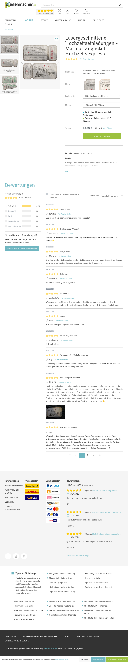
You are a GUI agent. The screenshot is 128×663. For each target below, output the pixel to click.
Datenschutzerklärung (17, 640)
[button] (68, 171)
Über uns (9, 502)
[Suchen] (119, 5)
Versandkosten (50, 648)
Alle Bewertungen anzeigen (78, 555)
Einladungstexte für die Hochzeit (99, 573)
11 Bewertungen (87, 59)
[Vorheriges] (22, 62)
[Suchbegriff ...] (78, 5)
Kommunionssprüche (24, 606)
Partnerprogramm (14, 485)
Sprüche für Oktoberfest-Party (62, 591)
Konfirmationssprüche (24, 601)
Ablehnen (84, 659)
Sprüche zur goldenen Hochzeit (98, 587)
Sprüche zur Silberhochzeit (96, 582)
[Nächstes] (58, 62)
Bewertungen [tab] (20, 185)
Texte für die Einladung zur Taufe (29, 610)
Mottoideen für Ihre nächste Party (98, 601)
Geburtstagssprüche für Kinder (63, 587)
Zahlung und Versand (88, 636)
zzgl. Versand (108, 128)
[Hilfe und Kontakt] (60, 12)
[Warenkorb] (86, 12)
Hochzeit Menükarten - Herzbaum (106, 512)
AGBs (67, 636)
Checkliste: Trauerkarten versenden (99, 618)
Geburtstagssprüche (58, 582)
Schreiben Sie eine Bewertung (22, 248)
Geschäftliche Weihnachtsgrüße (62, 615)
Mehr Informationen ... (62, 659)
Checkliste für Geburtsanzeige (97, 606)
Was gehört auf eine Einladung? (62, 573)
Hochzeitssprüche (92, 578)
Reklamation (11, 497)
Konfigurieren (98, 659)
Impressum (10, 636)
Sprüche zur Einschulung (25, 615)
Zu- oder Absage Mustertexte (61, 606)
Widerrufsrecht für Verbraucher (40, 636)
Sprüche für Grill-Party (24, 619)
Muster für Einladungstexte (60, 578)
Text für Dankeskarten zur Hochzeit (64, 610)
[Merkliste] (76, 12)
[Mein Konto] (68, 12)
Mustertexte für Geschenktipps (62, 601)
